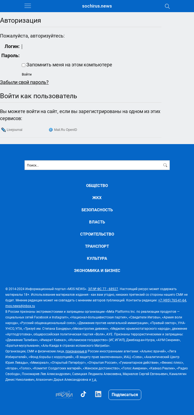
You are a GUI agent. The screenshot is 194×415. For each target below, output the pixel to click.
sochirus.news (97, 6)
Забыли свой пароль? (24, 82)
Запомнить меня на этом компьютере (68, 64)
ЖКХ (97, 198)
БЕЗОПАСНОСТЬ (97, 210)
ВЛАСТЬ (97, 222)
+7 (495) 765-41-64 (172, 300)
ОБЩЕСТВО (97, 185)
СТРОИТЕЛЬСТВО (97, 234)
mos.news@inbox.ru (20, 306)
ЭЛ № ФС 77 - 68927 (103, 289)
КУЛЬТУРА (97, 258)
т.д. (94, 379)
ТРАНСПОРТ (97, 246)
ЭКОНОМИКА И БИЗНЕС (97, 270)
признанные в (76, 351)
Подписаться (125, 394)
